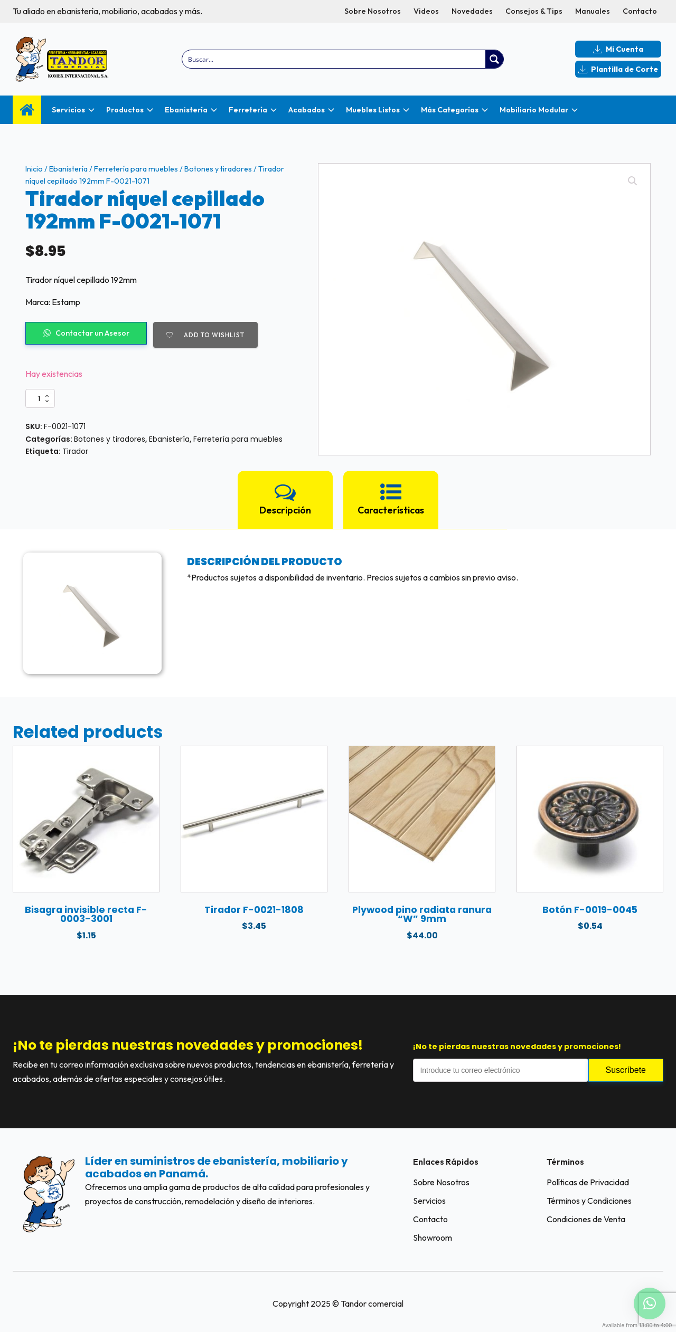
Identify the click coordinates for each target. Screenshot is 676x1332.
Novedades (472, 11)
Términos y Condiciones (589, 1200)
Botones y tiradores (218, 169)
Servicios (429, 1200)
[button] (632, 181)
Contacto (640, 11)
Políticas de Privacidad (588, 1182)
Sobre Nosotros (372, 11)
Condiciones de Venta (586, 1219)
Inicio (34, 169)
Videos (426, 11)
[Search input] (334, 59)
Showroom (432, 1237)
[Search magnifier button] (494, 59)
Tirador (75, 451)
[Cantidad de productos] (40, 398)
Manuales (592, 11)
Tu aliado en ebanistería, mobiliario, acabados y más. (107, 11)
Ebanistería (68, 169)
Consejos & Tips (533, 11)
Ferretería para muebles (136, 169)
